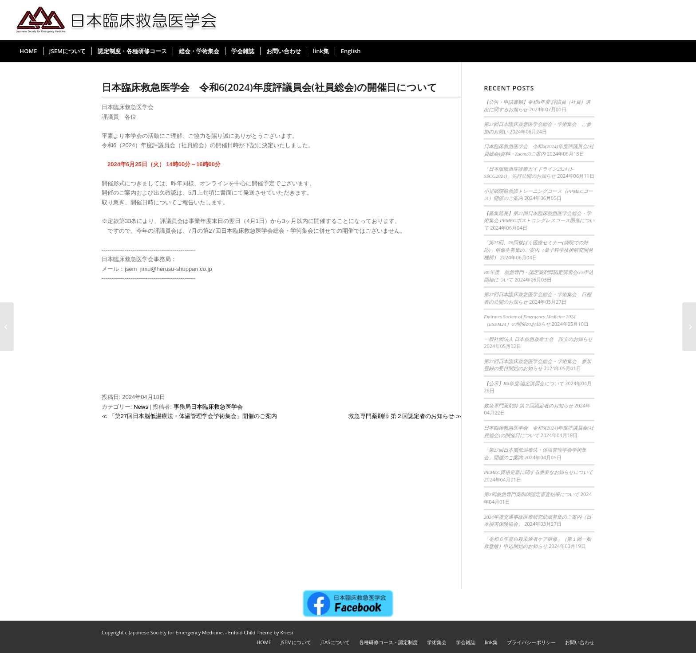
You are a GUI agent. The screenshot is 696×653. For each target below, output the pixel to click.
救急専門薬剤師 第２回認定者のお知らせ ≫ (404, 416)
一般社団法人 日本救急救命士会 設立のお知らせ (538, 339)
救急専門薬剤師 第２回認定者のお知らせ (528, 405)
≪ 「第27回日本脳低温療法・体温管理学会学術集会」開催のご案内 (189, 416)
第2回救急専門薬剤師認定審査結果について (531, 494)
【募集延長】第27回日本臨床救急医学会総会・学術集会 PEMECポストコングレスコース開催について (539, 221)
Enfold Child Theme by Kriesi (260, 632)
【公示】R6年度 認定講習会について (524, 383)
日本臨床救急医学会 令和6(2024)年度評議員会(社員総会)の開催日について (269, 87)
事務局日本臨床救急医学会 (208, 406)
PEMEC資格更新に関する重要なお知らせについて (538, 472)
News (141, 406)
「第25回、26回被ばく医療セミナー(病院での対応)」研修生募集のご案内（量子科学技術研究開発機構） (538, 250)
